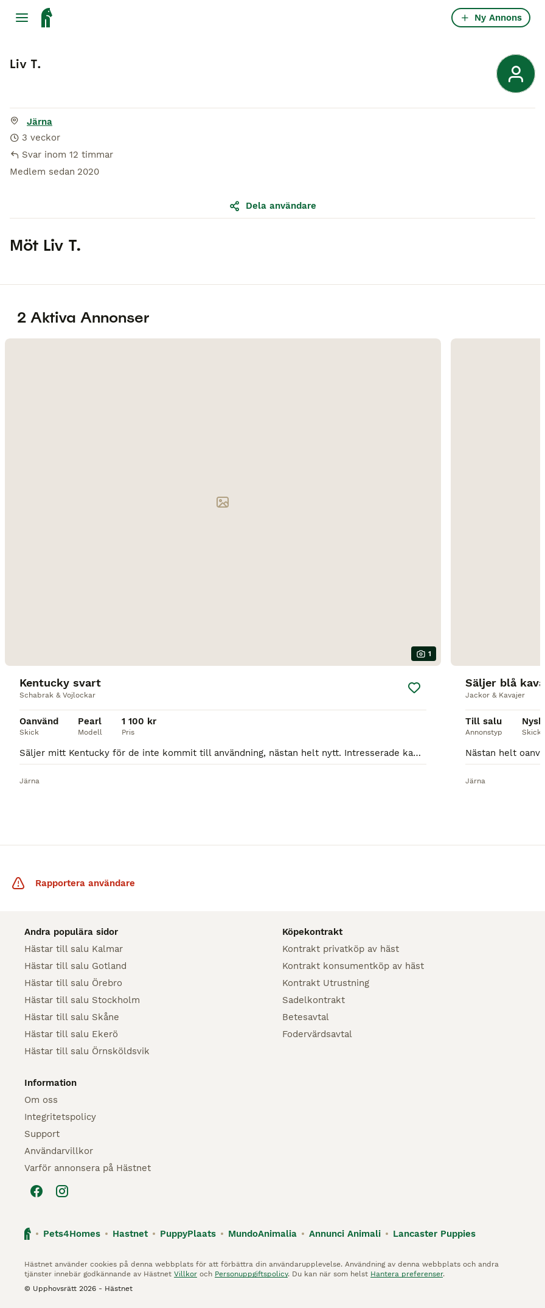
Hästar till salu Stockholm (82, 1000)
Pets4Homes (71, 1233)
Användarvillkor (58, 1150)
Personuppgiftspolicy (251, 1274)
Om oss (41, 1099)
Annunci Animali (345, 1233)
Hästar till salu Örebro (73, 983)
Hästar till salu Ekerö (71, 1034)
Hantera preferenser (406, 1274)
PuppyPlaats (188, 1233)
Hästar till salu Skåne (71, 1017)
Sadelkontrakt (313, 1000)
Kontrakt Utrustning (325, 983)
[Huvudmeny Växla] (22, 17)
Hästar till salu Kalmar (73, 948)
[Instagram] (62, 1191)
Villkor (185, 1274)
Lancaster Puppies (434, 1233)
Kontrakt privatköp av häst (340, 948)
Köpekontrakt (312, 931)
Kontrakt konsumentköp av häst (353, 965)
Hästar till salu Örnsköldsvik (87, 1051)
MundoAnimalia (262, 1233)
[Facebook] (36, 1191)
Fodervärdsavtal (317, 1034)
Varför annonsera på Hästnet (87, 1168)
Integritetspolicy (60, 1116)
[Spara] (414, 688)
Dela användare (272, 206)
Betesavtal (305, 1017)
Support (42, 1133)
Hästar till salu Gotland (75, 965)
